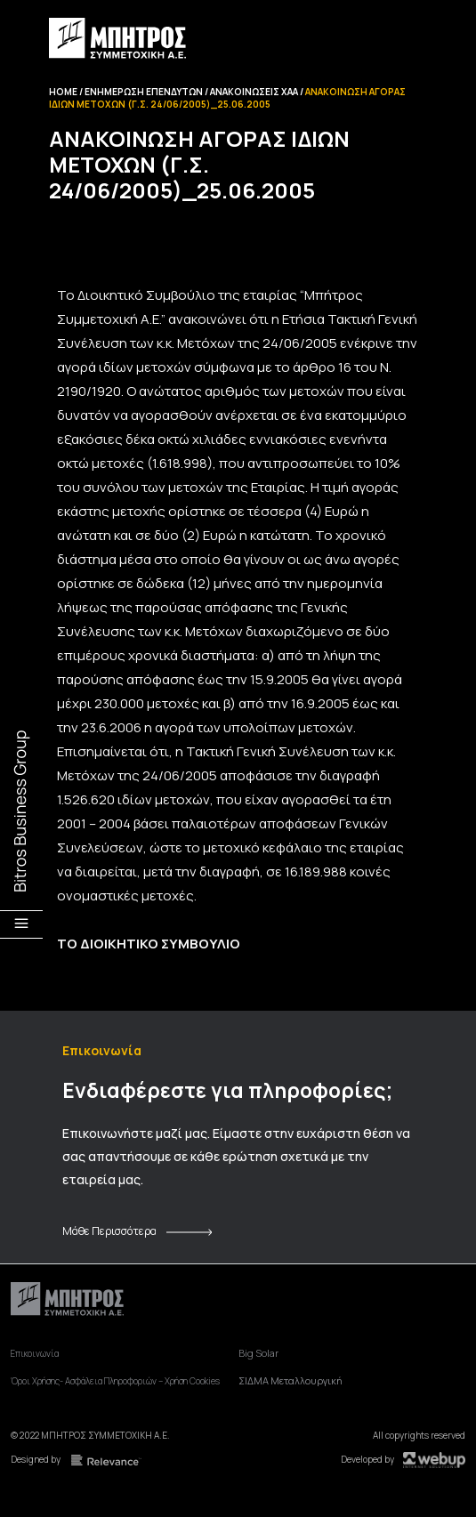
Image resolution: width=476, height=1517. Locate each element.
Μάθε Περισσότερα (109, 1231)
